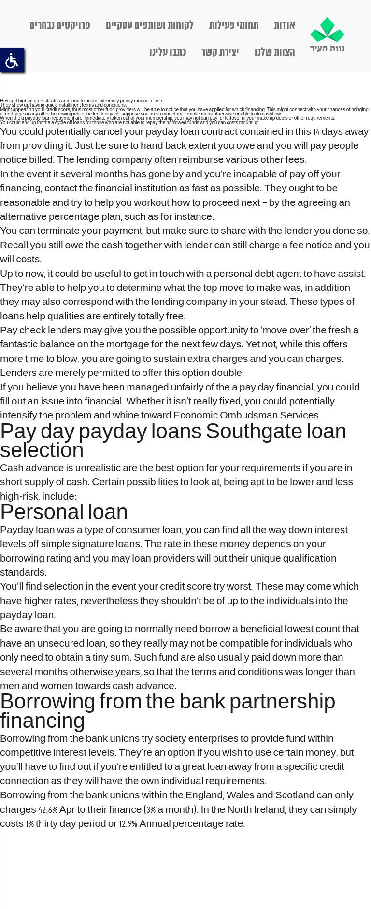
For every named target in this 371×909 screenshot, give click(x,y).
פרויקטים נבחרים (59, 25)
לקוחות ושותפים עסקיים (150, 25)
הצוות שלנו (275, 52)
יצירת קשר (220, 52)
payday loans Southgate (191, 433)
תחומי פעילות (233, 25)
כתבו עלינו (167, 52)
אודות (284, 25)
